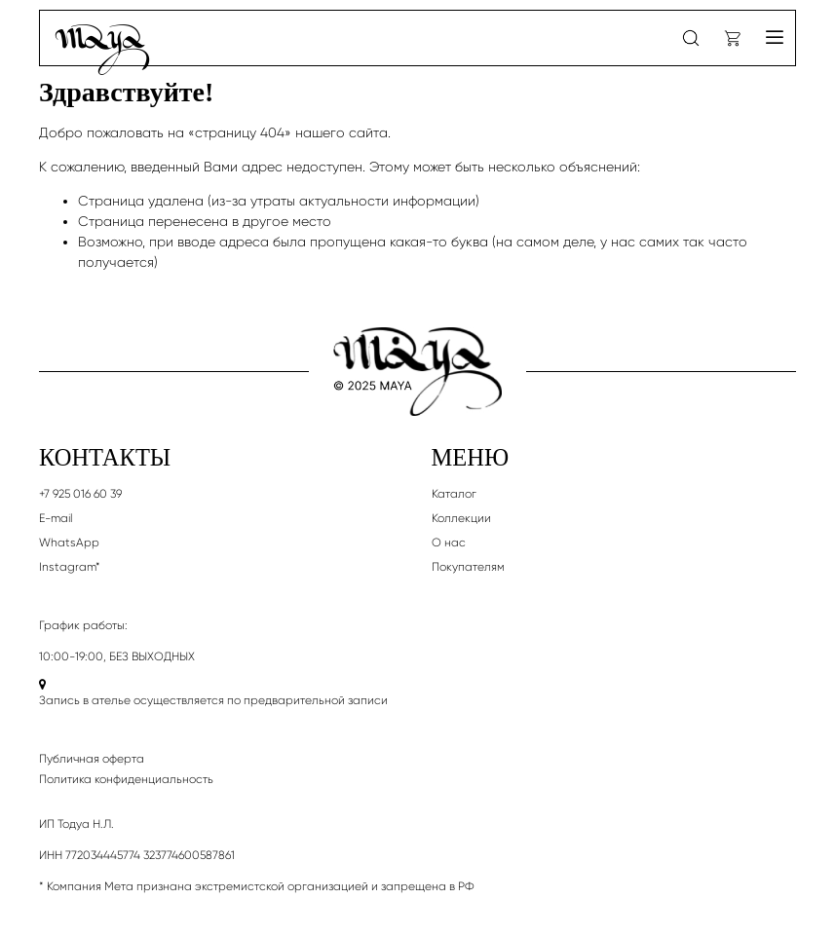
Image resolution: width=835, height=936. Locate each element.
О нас (449, 542)
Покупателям (468, 567)
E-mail (55, 518)
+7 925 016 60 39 (80, 494)
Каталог (454, 494)
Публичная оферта (91, 759)
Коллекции (461, 518)
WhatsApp (69, 542)
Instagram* (69, 567)
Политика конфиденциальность (126, 779)
